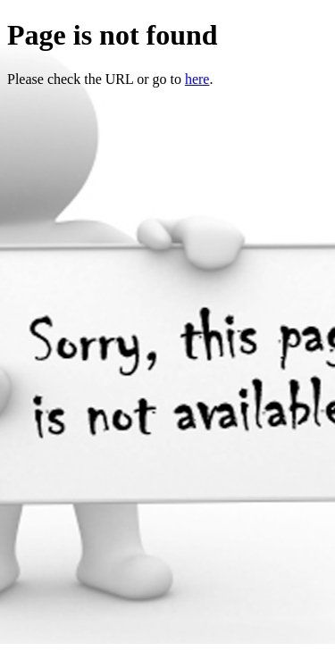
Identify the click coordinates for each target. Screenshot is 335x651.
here (197, 79)
